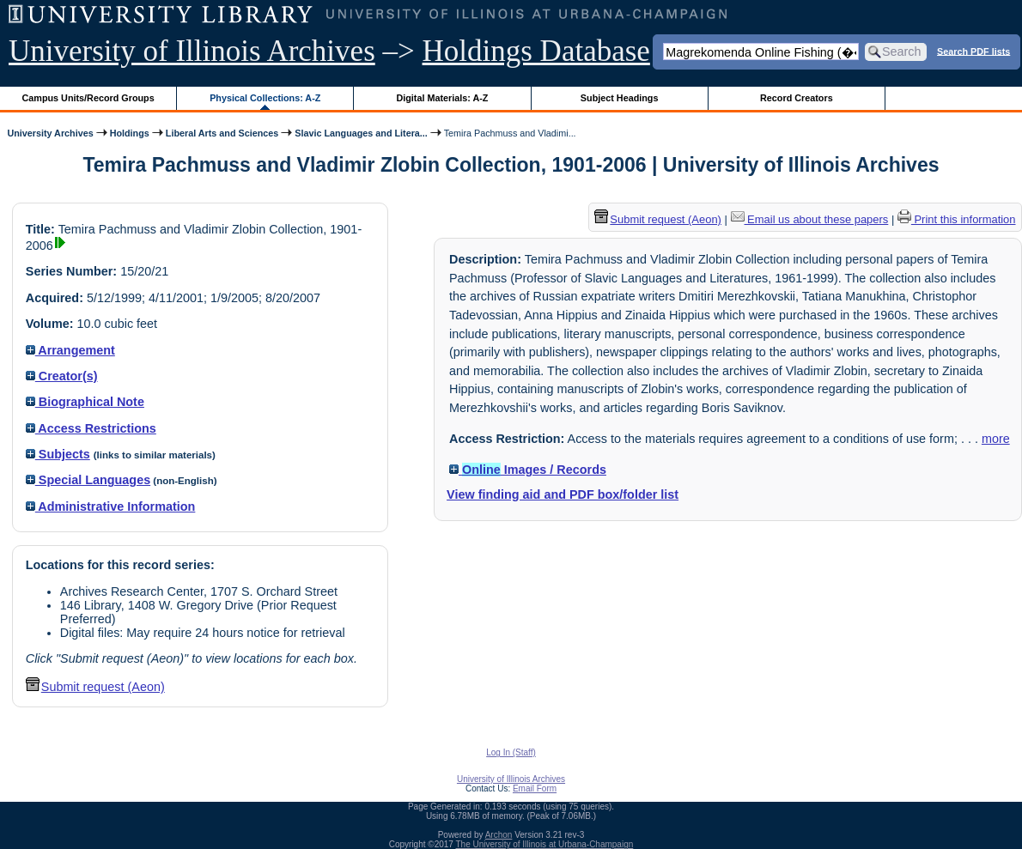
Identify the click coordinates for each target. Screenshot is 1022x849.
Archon (499, 835)
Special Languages (88, 480)
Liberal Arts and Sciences (222, 133)
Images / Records (527, 469)
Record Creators (796, 98)
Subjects (58, 454)
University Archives (50, 133)
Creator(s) (62, 376)
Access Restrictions (91, 428)
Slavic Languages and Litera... (361, 133)
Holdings (129, 133)
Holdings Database (536, 51)
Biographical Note (85, 402)
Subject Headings (620, 98)
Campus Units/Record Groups (88, 98)
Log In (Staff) (511, 752)
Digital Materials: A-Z (442, 98)
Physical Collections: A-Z (265, 98)
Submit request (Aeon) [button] (95, 687)
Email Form (535, 788)
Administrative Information (111, 506)
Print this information (956, 219)
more (996, 439)
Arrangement (70, 350)
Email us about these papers (810, 219)
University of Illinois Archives (192, 51)
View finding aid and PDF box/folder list (562, 494)
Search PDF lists (973, 50)
